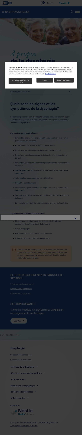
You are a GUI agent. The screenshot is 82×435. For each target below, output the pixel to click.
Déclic (45, 80)
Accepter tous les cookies (64, 80)
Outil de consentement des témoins (20, 81)
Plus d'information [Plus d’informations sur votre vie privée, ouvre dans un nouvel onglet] (50, 74)
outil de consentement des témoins (61, 69)
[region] (41, 75)
